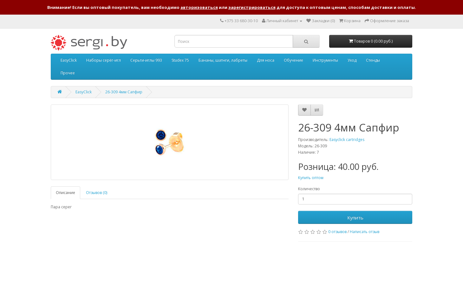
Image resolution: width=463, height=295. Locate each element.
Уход (352, 60)
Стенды (373, 60)
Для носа (265, 60)
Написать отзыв (364, 231)
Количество (309, 188)
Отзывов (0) (96, 192)
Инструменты (325, 60)
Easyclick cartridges (346, 139)
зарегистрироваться (252, 7)
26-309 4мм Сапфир (123, 92)
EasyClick (69, 60)
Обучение (293, 60)
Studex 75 (180, 60)
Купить (355, 217)
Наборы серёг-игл (103, 60)
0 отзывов (337, 231)
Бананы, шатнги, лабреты (223, 60)
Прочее (68, 73)
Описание (65, 192)
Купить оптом (310, 177)
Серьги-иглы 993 (146, 60)
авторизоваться (199, 7)
